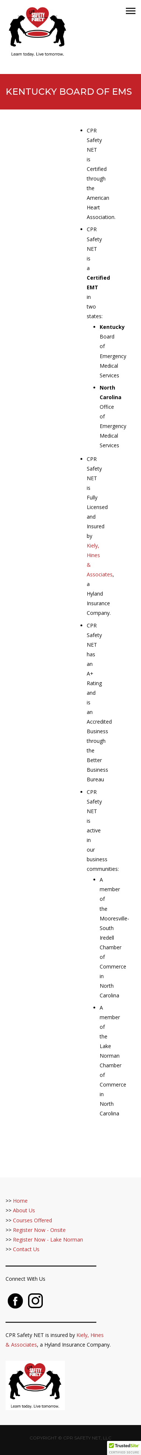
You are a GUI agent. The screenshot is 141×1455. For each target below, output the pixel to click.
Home (20, 1200)
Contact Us (26, 1249)
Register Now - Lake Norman (48, 1239)
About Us (24, 1210)
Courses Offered (32, 1220)
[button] (124, 1448)
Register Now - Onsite (39, 1229)
